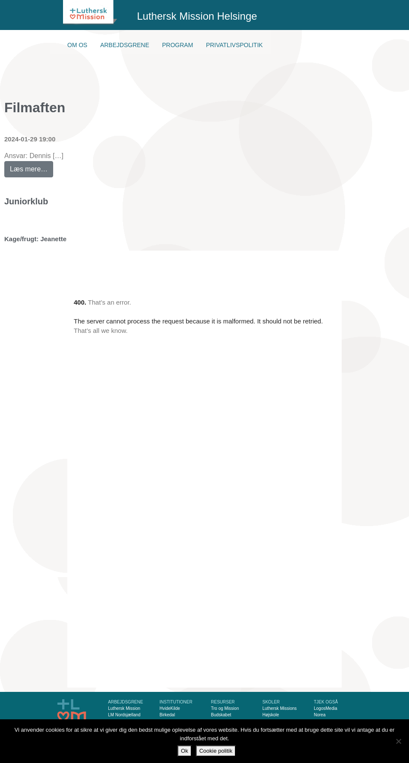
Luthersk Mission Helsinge (197, 16)
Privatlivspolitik (234, 45)
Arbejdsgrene (124, 45)
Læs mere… (31, 167)
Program (177, 45)
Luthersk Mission (124, 708)
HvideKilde (169, 708)
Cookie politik (215, 751)
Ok (184, 751)
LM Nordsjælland (124, 714)
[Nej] (398, 741)
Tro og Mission (225, 708)
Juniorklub (26, 201)
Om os (77, 45)
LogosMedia (325, 708)
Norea (319, 714)
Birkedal (167, 714)
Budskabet (221, 714)
